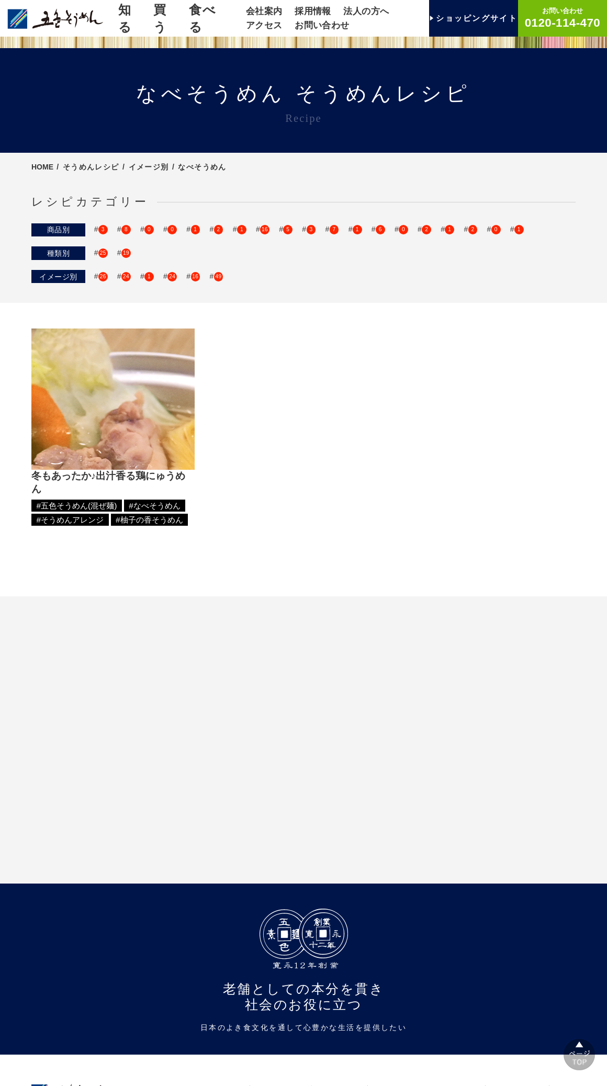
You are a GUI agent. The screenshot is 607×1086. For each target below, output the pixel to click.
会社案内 (264, 11)
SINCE (497, 228)
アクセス (264, 25)
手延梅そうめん (452, 238)
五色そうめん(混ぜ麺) (135, 280)
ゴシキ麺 (113, 228)
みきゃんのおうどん (132, 258)
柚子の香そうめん (294, 248)
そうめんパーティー (384, 302)
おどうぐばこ (276, 238)
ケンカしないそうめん (362, 238)
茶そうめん (524, 238)
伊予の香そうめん (380, 248)
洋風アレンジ (466, 302)
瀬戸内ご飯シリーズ (275, 228)
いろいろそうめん (184, 228)
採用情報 (313, 11)
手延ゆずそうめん (128, 248)
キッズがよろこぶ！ (219, 302)
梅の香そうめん (211, 248)
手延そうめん (436, 228)
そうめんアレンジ (128, 313)
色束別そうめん (224, 280)
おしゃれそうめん (128, 302)
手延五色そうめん (197, 238)
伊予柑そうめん (462, 248)
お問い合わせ (322, 25)
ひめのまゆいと (361, 228)
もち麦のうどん (218, 258)
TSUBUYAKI (119, 238)
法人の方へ (366, 11)
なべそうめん (301, 302)
